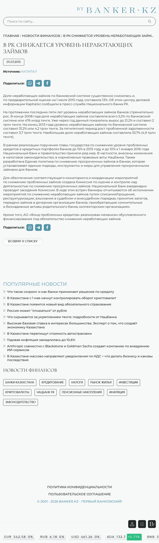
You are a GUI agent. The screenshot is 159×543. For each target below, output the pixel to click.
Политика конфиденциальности (79, 487)
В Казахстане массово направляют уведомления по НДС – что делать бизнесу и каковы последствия (78, 358)
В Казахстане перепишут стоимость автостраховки (47, 333)
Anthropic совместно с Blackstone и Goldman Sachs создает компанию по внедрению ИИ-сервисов (76, 348)
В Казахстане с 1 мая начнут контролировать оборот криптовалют (59, 298)
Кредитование (53, 382)
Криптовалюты (17, 392)
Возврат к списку (22, 241)
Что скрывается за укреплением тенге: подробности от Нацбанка (60, 317)
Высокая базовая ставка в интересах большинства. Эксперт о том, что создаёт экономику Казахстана (70, 325)
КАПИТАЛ (29, 71)
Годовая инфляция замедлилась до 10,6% (39, 340)
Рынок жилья (100, 382)
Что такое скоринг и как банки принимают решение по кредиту (58, 292)
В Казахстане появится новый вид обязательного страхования (57, 304)
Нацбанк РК (45, 392)
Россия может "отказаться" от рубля (35, 311)
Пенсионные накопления (82, 392)
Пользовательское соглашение (79, 494)
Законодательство (20, 402)
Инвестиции (128, 382)
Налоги (77, 382)
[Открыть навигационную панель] (142, 524)
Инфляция (117, 392)
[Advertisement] (79, 261)
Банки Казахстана (19, 382)
